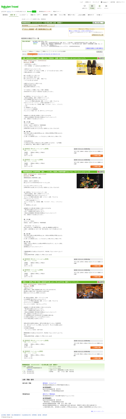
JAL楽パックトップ (27, 19)
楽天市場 (113, 2)
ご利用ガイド (88, 2)
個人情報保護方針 (16, 415)
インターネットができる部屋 (58, 51)
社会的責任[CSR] (26, 415)
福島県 (34, 19)
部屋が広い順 (56, 54)
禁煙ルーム (45, 51)
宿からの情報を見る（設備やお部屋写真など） (82, 31)
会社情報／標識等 (5, 415)
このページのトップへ (98, 411)
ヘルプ (81, 2)
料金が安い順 (41, 54)
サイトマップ (96, 2)
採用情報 (34, 415)
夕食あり (38, 51)
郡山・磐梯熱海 (42, 19)
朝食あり (31, 51)
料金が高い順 (49, 54)
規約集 (39, 415)
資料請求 (45, 415)
